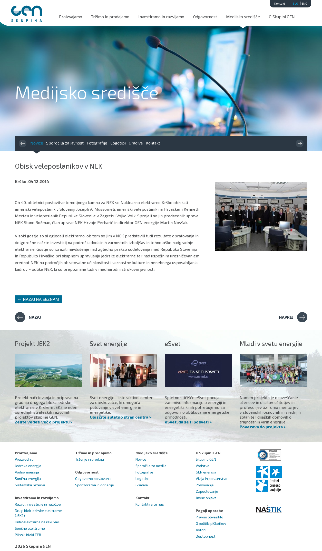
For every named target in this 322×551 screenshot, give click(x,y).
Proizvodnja (24, 459)
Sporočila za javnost (65, 142)
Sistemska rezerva (30, 485)
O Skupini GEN (282, 16)
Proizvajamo (70, 16)
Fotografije (97, 142)
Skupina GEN (206, 459)
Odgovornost (205, 16)
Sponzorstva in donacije (94, 485)
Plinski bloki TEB (28, 535)
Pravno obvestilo (209, 517)
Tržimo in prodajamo (110, 16)
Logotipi (118, 142)
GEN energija (206, 472)
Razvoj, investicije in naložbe (38, 504)
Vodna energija (27, 472)
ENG (304, 3)
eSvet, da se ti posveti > (188, 421)
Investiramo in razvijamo (161, 16)
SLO (295, 3)
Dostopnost (206, 536)
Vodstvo (202, 465)
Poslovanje (205, 485)
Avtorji (201, 530)
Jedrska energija (28, 465)
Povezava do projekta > (263, 426)
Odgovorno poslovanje (93, 478)
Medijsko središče (243, 16)
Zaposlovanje (207, 491)
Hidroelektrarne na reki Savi (37, 522)
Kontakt (279, 3)
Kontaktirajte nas (149, 504)
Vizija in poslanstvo (211, 478)
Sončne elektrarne (30, 528)
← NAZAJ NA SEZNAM (38, 299)
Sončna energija (28, 478)
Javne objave (206, 498)
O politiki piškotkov (211, 523)
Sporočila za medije (151, 465)
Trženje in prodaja (89, 459)
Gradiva (136, 142)
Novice (36, 142)
